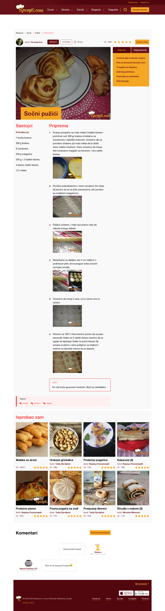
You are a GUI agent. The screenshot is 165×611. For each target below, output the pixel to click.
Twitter (108, 599)
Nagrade (113, 9)
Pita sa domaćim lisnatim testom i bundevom (130, 62)
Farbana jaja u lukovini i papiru (130, 58)
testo (25, 403)
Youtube (120, 599)
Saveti (80, 9)
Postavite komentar (100, 532)
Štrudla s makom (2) (133, 494)
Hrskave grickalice (66, 445)
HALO (31, 603)
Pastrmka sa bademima (127, 76)
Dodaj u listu (142, 42)
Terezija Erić (37, 42)
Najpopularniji (140, 50)
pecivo (37, 403)
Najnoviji (122, 50)
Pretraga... (125, 9)
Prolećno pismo (32, 494)
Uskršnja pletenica (125, 72)
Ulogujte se (144, 2)
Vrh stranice (141, 584)
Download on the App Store (126, 593)
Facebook (96, 599)
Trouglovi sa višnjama (126, 67)
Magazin (96, 9)
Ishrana (65, 9)
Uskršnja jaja (122, 81)
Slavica (97, 552)
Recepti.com (30, 8)
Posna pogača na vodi (66, 494)
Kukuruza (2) (133, 445)
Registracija (133, 2)
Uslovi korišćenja (50, 599)
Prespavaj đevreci (99, 494)
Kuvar (50, 9)
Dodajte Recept (140, 9)
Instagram (132, 599)
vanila (49, 403)
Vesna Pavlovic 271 (29, 568)
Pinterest (145, 599)
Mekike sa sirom (32, 445)
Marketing (61, 599)
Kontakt (69, 599)
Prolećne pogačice (99, 445)
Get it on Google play (142, 593)
